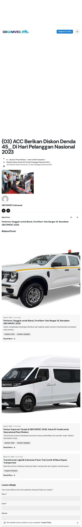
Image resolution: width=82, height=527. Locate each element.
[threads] (4, 211)
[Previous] (71, 217)
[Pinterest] (4, 166)
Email (4, 504)
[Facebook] (4, 159)
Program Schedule (10, 471)
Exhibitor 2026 (9, 334)
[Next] (77, 217)
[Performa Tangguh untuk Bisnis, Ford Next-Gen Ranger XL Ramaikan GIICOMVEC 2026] (41, 276)
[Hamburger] (77, 32)
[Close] (77, 523)
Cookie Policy (46, 523)
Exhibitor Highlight (23, 334)
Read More (9, 338)
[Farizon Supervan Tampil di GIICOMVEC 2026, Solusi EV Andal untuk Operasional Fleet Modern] (41, 384)
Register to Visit (65, 31)
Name (4, 494)
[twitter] (8, 211)
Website (4, 513)
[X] (4, 162)
